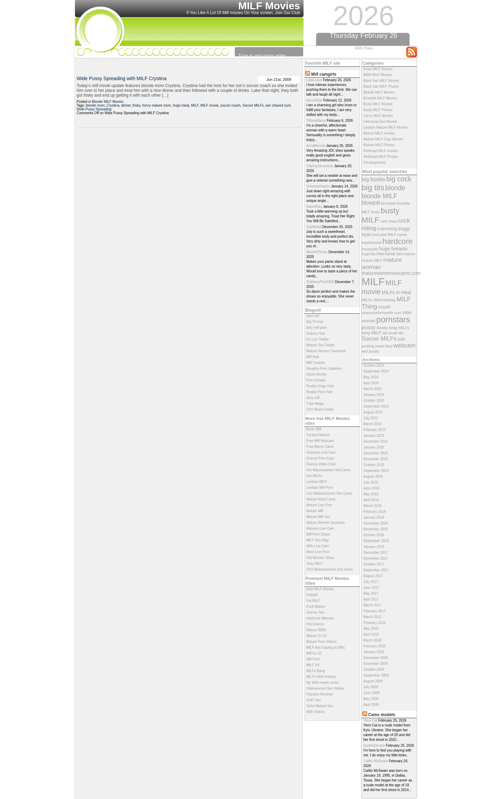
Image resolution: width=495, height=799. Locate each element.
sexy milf (313, 398)
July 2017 (370, 582)
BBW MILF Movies (377, 75)
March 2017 (372, 605)
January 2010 (373, 652)
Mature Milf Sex (318, 517)
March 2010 (372, 640)
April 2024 (371, 383)
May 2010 (370, 628)
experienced (372, 242)
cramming (387, 228)
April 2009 (371, 704)
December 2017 (375, 552)
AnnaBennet (315, 146)
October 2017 (373, 564)
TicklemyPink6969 (320, 282)
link (489, 691)
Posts (368, 48)
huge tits (368, 254)
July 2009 (370, 687)
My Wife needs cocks (322, 682)
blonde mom (95, 105)
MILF (373, 281)
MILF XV (313, 665)
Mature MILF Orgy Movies (383, 139)
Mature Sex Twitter (320, 345)
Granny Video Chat (321, 464)
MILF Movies (269, 5)
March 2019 (372, 506)
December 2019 (375, 453)
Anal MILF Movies (320, 589)
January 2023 (373, 436)
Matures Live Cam (320, 528)
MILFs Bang (315, 671)
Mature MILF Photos (379, 145)
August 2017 (373, 576)
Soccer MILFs (379, 338)
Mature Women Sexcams (325, 523)
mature (409, 254)
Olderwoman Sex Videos (325, 688)
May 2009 (370, 699)
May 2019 (370, 494)
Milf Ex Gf (313, 653)
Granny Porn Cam (320, 458)
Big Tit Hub (314, 322)
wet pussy (370, 351)
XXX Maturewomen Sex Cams (329, 569)
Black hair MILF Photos (381, 86)
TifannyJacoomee (319, 166)
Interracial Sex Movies (380, 121)
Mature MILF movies (379, 133)
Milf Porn (313, 659)
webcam (405, 345)
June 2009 (371, 693)
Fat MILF (313, 601)
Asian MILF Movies (378, 69)
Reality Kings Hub (319, 386)
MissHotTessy (317, 252)
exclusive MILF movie (389, 235)
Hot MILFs (314, 476)
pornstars (393, 319)
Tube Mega (314, 404)
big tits (373, 187)
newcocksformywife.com (381, 313)
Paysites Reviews (319, 694)
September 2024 (376, 371)
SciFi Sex (313, 700)
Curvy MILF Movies (378, 116)
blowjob (371, 203)
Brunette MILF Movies (380, 98)
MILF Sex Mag (317, 540)
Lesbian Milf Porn (319, 487)
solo (401, 339)
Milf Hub (312, 357)
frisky (136, 105)
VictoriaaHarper (318, 186)
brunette (388, 203)
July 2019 (370, 482)
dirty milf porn (316, 328)
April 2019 (371, 500)
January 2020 (373, 447)
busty (375, 212)
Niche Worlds (316, 374)
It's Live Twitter (317, 339)
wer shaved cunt (278, 105)
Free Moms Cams (319, 447)
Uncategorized (374, 162)
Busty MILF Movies (378, 104)
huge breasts (393, 248)
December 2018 (375, 523)
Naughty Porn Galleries (324, 368)
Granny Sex (315, 612)
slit (384, 333)
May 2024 (370, 377)
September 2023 (376, 406)
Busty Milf (313, 429)
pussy (369, 327)
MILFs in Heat (396, 292)
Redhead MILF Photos (380, 157)
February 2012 (374, 623)
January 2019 (373, 517)
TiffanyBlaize (316, 120)
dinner (126, 105)
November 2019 (375, 459)
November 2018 (375, 529)
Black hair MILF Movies (381, 81)
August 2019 (373, 476)
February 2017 (374, 611)
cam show (388, 221)
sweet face (384, 346)
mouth (384, 307)
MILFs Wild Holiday (379, 300)
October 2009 (373, 669)
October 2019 (373, 465)
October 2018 (373, 535)
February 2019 (374, 512)
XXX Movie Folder (320, 409)
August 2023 (373, 412)
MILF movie (209, 105)
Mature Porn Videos (321, 642)
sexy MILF (371, 333)
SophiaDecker (374, 745)
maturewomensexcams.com (391, 273)
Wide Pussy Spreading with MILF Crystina (121, 78)
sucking (368, 346)
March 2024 (372, 389)
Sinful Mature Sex (319, 706)
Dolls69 (312, 595)
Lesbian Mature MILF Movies (385, 127)
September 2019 (376, 471)
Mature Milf (314, 511)
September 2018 (376, 541)
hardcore (398, 241)
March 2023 (372, 424)
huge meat (181, 105)
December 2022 (375, 441)
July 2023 (370, 418)
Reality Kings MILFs (392, 328)
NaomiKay (314, 206)
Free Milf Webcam (320, 441)
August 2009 (373, 681)
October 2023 (373, 400)
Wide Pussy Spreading (94, 109)
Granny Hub (315, 333)
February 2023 (374, 430)
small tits (396, 333)
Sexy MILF (314, 563)
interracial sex (389, 253)
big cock (398, 179)
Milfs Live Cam (317, 546)
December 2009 (375, 658)
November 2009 (375, 664)
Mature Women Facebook (326, 351)
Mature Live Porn (319, 505)
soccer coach (230, 105)
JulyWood (313, 227)
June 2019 (371, 488)
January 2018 (373, 547)
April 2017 (371, 599)
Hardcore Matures (320, 618)
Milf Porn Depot (318, 534)
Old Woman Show (320, 558)
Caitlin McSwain (375, 761)
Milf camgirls (323, 74)
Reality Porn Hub (319, 392)
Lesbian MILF (316, 482)
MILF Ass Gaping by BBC (325, 647)
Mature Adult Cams (321, 499)
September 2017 (376, 570)
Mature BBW (316, 630)
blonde (395, 188)
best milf (312, 316)
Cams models (381, 714)
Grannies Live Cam (321, 452)
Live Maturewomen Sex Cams (329, 493)
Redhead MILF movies (380, 151)
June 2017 (371, 588)
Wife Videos (315, 712)
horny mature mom (156, 105)
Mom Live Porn (317, 552)
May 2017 (370, 593)
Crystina (113, 105)
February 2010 (374, 646)
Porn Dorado (316, 380)
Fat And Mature (318, 435)
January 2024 (373, 395)
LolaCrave (314, 80)
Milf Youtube (315, 363)
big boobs (373, 179)
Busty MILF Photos (377, 110)
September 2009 (376, 675)
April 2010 (371, 634)
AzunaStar (314, 100)
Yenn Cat (370, 720)
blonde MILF (379, 195)
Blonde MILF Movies (379, 92)
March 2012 (372, 617)
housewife (370, 249)
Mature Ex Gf (316, 636)
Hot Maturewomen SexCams (328, 470)
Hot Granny (315, 624)
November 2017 (375, 558)
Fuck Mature (316, 606)
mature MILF (372, 260)
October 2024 (373, 365)
